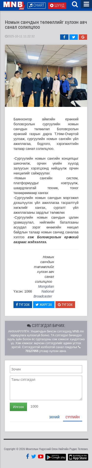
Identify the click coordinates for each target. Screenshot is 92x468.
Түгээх (23, 305)
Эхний (54, 417)
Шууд (57, 5)
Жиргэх (44, 305)
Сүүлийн (73, 417)
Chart (36, 5)
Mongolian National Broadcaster (44, 291)
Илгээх (18, 407)
